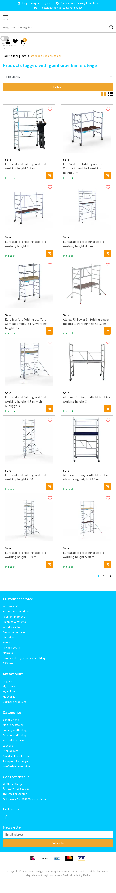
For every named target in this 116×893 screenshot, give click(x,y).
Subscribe (58, 843)
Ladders (8, 745)
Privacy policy (11, 647)
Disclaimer (9, 637)
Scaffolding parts (13, 740)
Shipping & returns (14, 621)
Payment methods (14, 616)
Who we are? (10, 606)
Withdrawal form (13, 627)
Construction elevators (17, 756)
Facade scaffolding (15, 735)
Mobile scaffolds (13, 725)
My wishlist (9, 696)
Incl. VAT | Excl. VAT (4, 46)
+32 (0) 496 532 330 (16, 788)
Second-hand (11, 719)
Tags (23, 56)
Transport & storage (15, 761)
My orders (9, 686)
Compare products (14, 702)
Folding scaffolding (15, 730)
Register (8, 681)
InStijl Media (83, 875)
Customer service (14, 632)
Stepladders (10, 750)
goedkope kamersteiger (46, 56)
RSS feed (8, 663)
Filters (58, 87)
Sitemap (8, 642)
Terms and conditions (16, 611)
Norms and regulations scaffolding (24, 658)
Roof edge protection (16, 766)
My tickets (9, 691)
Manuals (8, 653)
